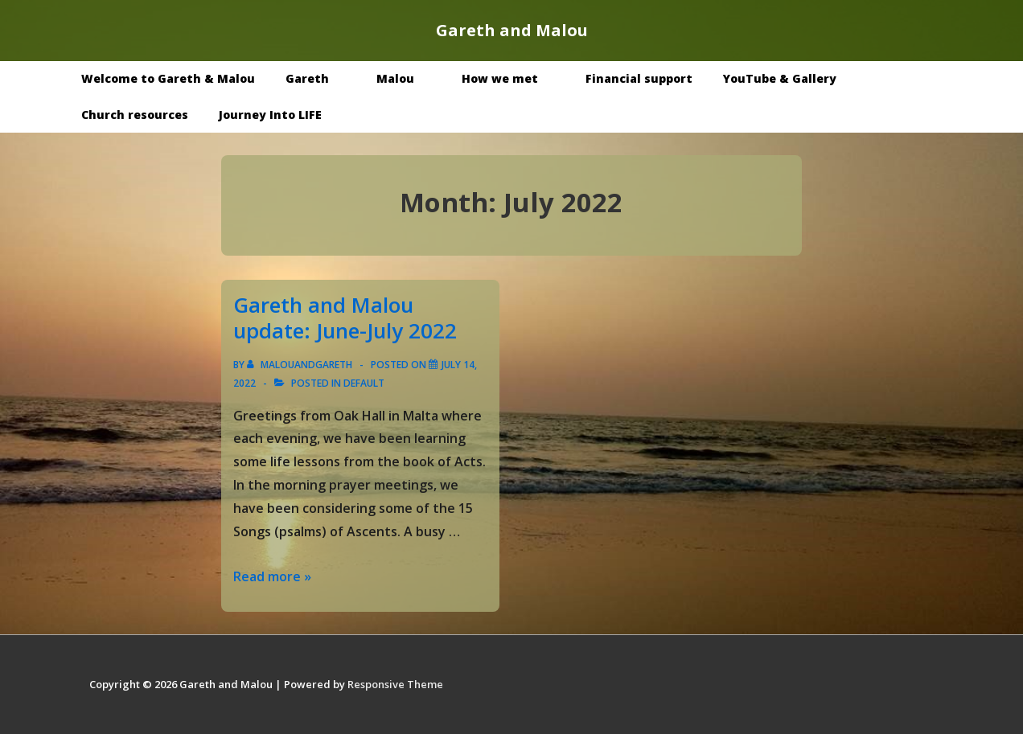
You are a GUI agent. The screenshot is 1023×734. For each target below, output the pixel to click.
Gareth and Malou (512, 30)
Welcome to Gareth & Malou (168, 78)
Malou (407, 78)
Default (363, 383)
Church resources (134, 114)
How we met (511, 78)
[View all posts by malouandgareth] (301, 364)
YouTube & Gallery (791, 78)
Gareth (319, 78)
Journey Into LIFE (270, 114)
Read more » (272, 576)
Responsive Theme (395, 684)
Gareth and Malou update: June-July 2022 (345, 318)
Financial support (638, 78)
